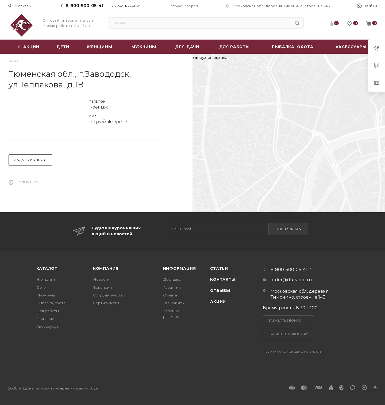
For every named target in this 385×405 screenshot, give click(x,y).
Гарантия (172, 287)
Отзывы (220, 290)
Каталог (46, 268)
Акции (218, 301)
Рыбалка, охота (51, 303)
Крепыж (98, 107)
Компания (105, 268)
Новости (101, 279)
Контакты (222, 279)
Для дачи (45, 319)
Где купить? (174, 303)
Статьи (219, 268)
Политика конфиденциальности (292, 351)
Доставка (172, 279)
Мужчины (45, 295)
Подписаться (289, 229)
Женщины (46, 279)
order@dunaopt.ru (291, 279)
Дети (41, 287)
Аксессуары (47, 326)
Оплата (170, 295)
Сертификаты (106, 303)
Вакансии (102, 287)
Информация (179, 268)
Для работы (47, 311)
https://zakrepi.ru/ (108, 121)
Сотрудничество (109, 295)
